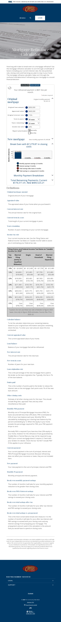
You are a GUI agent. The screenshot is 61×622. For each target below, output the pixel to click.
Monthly (33, 133)
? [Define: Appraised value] (26, 111)
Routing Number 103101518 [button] (18, 577)
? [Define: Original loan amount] (26, 107)
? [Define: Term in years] (26, 119)
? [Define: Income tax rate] (26, 127)
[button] (30, 100)
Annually (33, 130)
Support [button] (11, 585)
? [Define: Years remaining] (26, 123)
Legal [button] (10, 580)
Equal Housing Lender (31, 605)
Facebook (30, 593)
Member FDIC (30, 602)
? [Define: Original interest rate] (26, 115)
